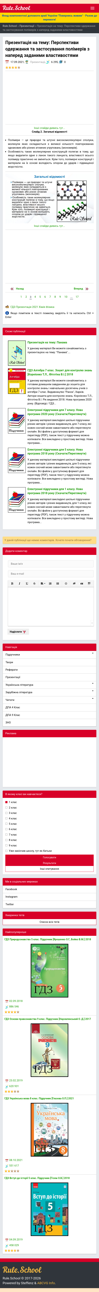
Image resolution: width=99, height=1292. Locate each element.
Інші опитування (49, 868)
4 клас (12, 818)
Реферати (12, 669)
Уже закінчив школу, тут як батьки (30, 850)
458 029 (12, 1245)
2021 (35, 307)
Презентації (37, 62)
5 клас (12, 823)
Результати (49, 863)
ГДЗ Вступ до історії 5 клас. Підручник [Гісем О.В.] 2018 (37, 1178)
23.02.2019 (14, 1080)
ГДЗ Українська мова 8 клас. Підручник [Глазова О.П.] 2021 (39, 1098)
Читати (50, 700)
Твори (9, 662)
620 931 (12, 1086)
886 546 (12, 1006)
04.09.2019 (14, 1239)
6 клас (12, 829)
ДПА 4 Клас (13, 707)
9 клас (12, 845)
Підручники (50, 654)
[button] (12, 583)
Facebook (11, 889)
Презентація (23, 307)
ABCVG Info (46, 1283)
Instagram (12, 896)
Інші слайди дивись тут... (49, 128)
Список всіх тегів (49, 922)
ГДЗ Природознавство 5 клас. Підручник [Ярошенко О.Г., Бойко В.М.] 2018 (47, 939)
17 (77, 296)
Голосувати (49, 857)
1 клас (12, 802)
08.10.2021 (14, 1160)
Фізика (50, 307)
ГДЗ (12, 307)
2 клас (12, 807)
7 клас (12, 834)
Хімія (42, 307)
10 (65, 296)
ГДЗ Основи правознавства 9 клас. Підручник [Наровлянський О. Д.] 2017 (47, 1019)
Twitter (10, 904)
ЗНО (8, 722)
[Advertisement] (49, 97)
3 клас (12, 813)
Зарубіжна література (50, 692)
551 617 (12, 1165)
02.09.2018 (14, 1001)
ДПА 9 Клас (13, 715)
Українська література (50, 684)
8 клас (12, 840)
